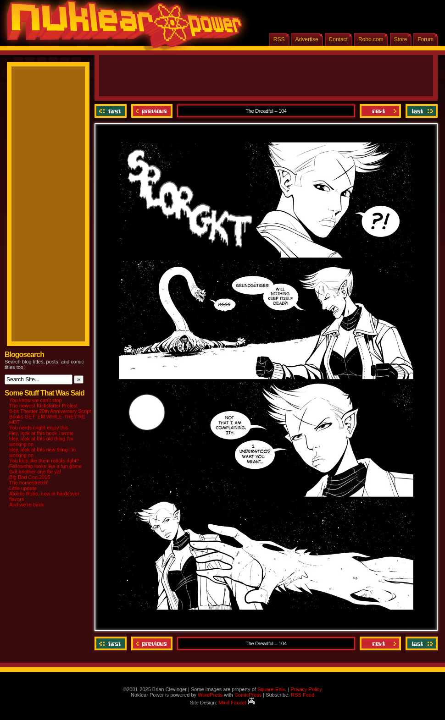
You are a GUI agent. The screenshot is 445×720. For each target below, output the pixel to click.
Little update (23, 488)
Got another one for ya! (35, 471)
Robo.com (371, 39)
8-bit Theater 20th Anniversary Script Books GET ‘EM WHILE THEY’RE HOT (50, 416)
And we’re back (26, 504)
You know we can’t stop (35, 400)
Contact (338, 39)
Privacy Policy (306, 689)
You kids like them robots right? (44, 460)
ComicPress (247, 695)
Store (400, 39)
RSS (279, 39)
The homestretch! (29, 482)
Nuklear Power (121, 27)
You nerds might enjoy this (38, 427)
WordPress (210, 695)
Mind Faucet (236, 702)
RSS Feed (302, 695)
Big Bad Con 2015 (29, 477)
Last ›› (420, 111)
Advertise (306, 39)
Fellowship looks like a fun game (45, 466)
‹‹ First (112, 111)
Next (380, 111)
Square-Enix (271, 689)
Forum (425, 39)
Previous (152, 111)
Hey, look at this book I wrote (41, 433)
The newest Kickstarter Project (43, 405)
